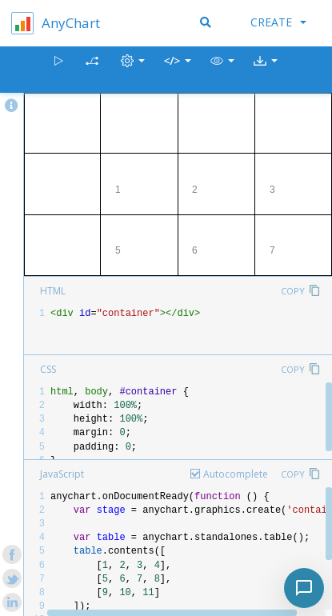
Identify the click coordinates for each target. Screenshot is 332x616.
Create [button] (278, 22)
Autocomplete (235, 474)
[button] (222, 70)
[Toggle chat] (304, 588)
